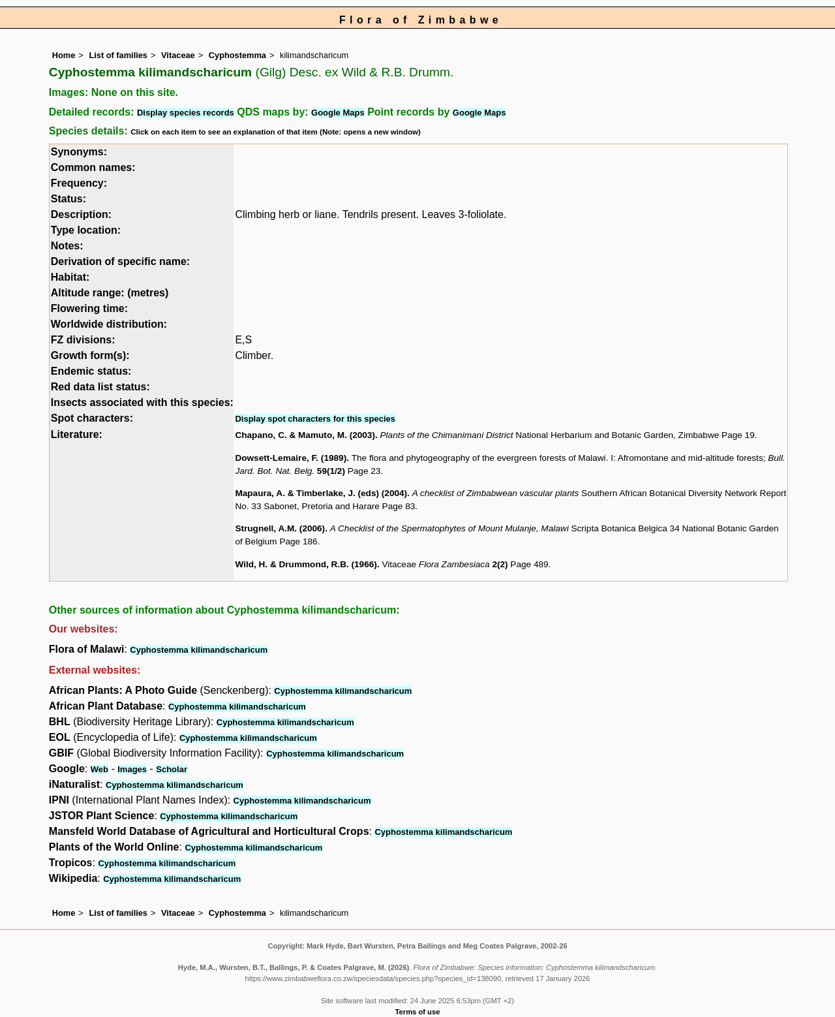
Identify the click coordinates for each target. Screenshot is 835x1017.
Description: (81, 214)
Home (64, 55)
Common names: (93, 167)
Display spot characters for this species (315, 419)
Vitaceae (178, 55)
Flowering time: (89, 308)
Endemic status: (91, 371)
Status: (68, 198)
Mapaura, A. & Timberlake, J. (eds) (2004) (321, 493)
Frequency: (79, 183)
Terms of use (417, 1012)
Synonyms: (79, 151)
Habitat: (70, 277)
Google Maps (338, 112)
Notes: (67, 245)
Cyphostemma (237, 55)
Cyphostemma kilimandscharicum (198, 650)
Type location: (86, 230)
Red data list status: (100, 386)
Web (99, 769)
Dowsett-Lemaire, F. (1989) (290, 458)
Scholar (171, 769)
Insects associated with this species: (142, 402)
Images (132, 769)
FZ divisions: (83, 339)
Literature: (76, 434)
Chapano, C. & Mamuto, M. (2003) (305, 435)
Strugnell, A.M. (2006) (280, 528)
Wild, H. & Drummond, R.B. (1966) (305, 564)
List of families (118, 55)
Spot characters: (92, 418)
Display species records (185, 112)
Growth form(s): (90, 355)
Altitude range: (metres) (109, 292)
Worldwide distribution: (109, 324)
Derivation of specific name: (120, 261)
